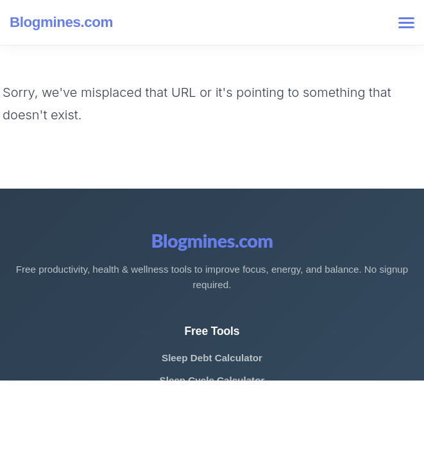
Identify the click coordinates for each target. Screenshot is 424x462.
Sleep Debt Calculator (212, 357)
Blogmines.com (61, 22)
